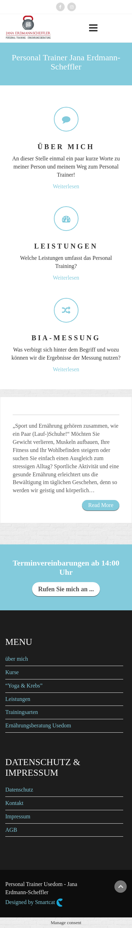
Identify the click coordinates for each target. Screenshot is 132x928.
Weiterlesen (66, 186)
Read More (100, 505)
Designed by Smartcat (34, 902)
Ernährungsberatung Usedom (38, 725)
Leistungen (17, 699)
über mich (16, 659)
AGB (11, 830)
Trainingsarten (21, 712)
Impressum (17, 816)
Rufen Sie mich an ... (66, 589)
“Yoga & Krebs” (24, 686)
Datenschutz (19, 790)
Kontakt (14, 803)
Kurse (12, 672)
